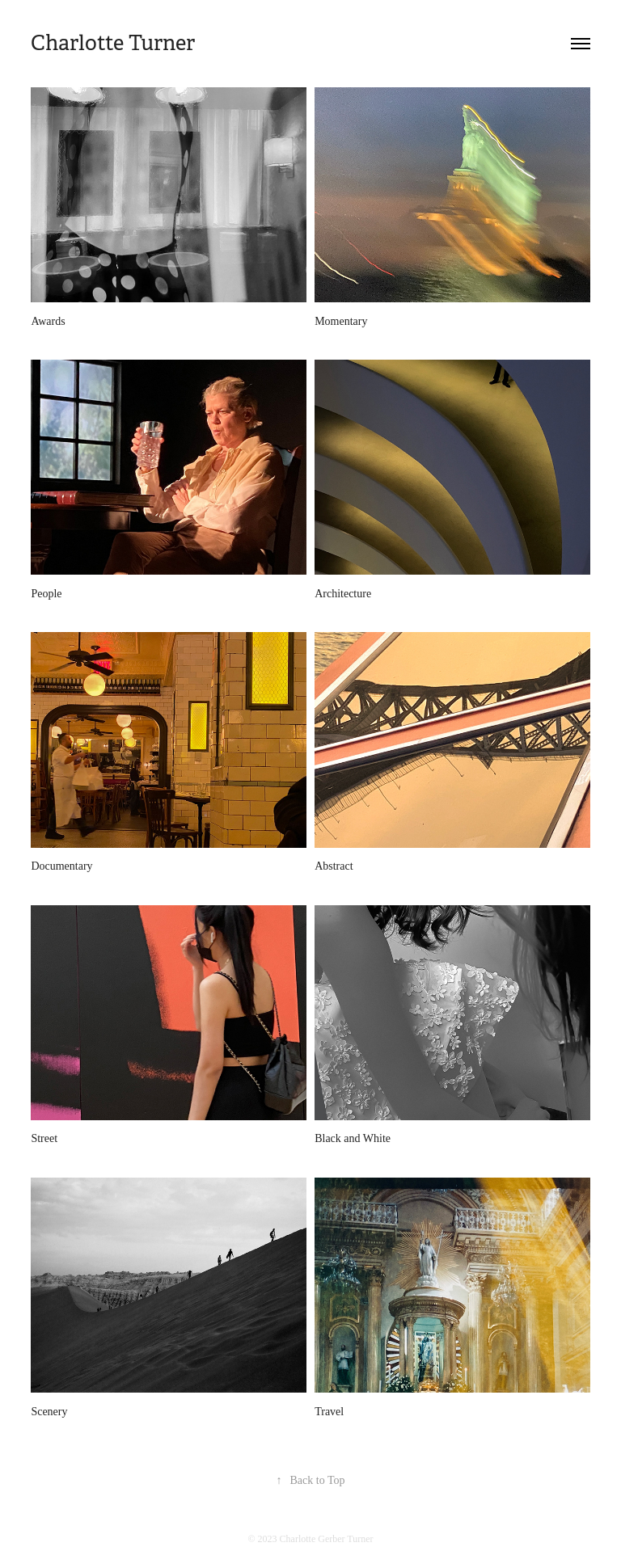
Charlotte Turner (113, 43)
